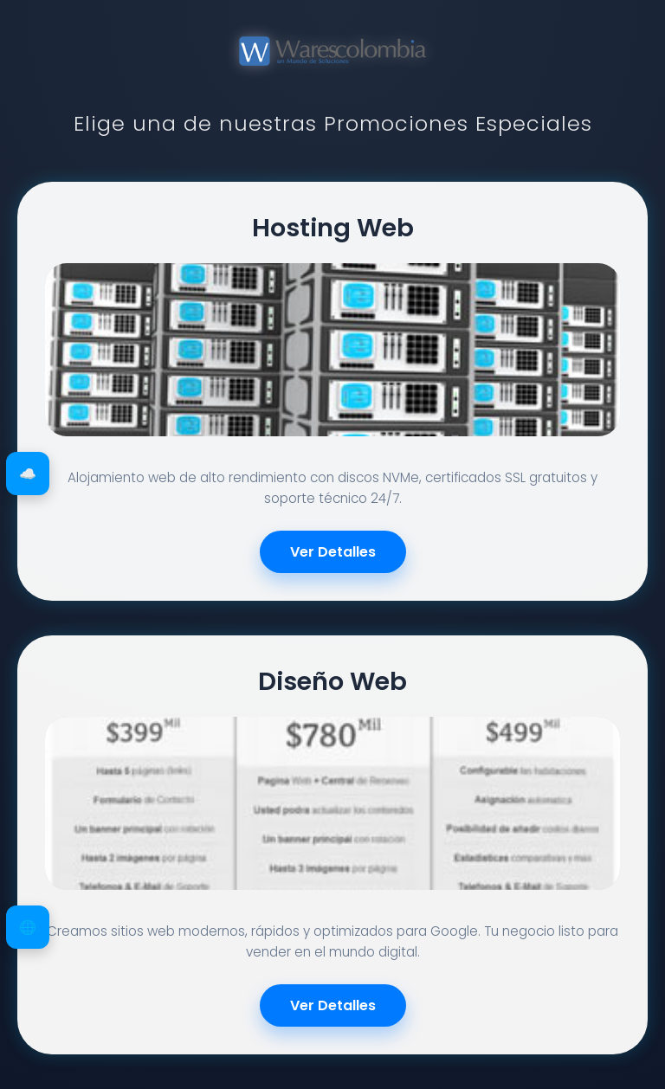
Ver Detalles (333, 552)
